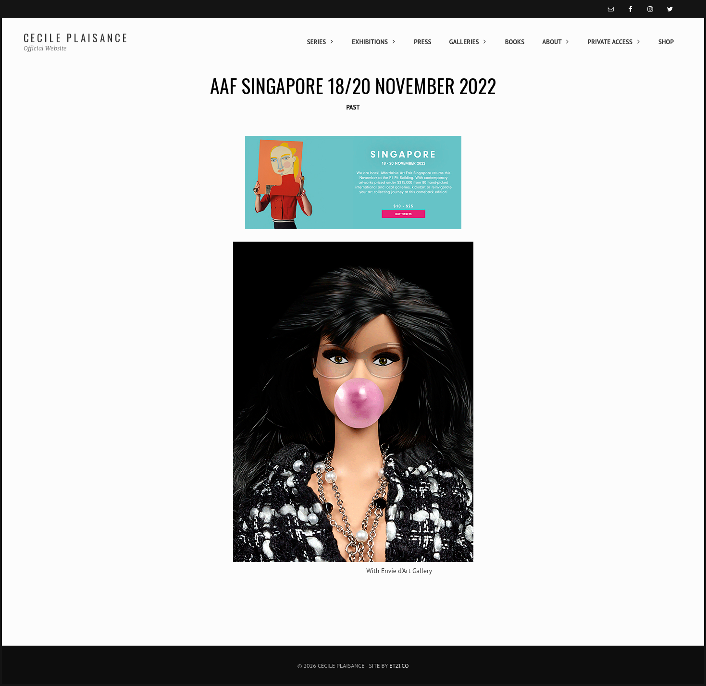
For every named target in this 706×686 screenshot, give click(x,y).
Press (422, 42)
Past (352, 107)
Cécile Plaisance (76, 38)
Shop (666, 42)
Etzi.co (399, 665)
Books (515, 42)
